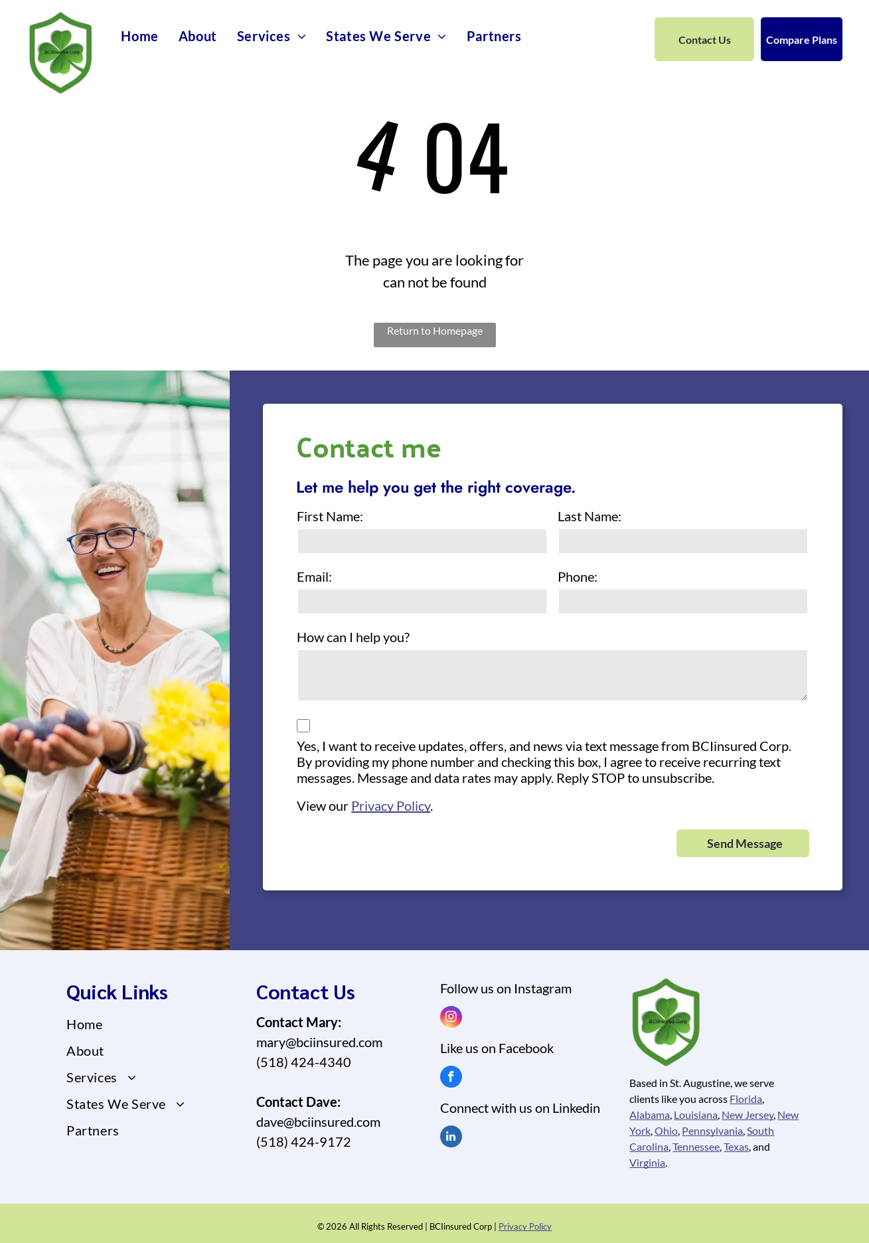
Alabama (649, 1114)
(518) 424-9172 (303, 1141)
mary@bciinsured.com (319, 1042)
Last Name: (589, 516)
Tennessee (696, 1146)
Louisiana (696, 1114)
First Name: (330, 516)
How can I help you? (353, 637)
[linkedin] (451, 1138)
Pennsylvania (712, 1130)
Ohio (666, 1130)
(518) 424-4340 (303, 1062)
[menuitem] (139, 36)
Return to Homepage (435, 330)
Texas (736, 1146)
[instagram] (451, 1018)
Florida (746, 1098)
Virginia (647, 1162)
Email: (314, 576)
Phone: (577, 576)
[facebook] (451, 1078)
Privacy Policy (390, 805)
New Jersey (747, 1114)
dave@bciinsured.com (318, 1121)
